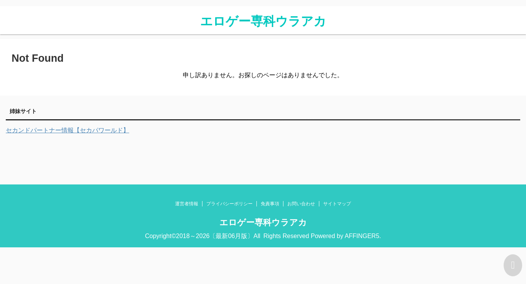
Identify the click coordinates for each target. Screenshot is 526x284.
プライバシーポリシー (229, 203)
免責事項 (270, 203)
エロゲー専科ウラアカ (263, 21)
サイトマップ (337, 203)
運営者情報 (186, 203)
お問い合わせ (301, 203)
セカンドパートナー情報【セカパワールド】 (67, 130)
